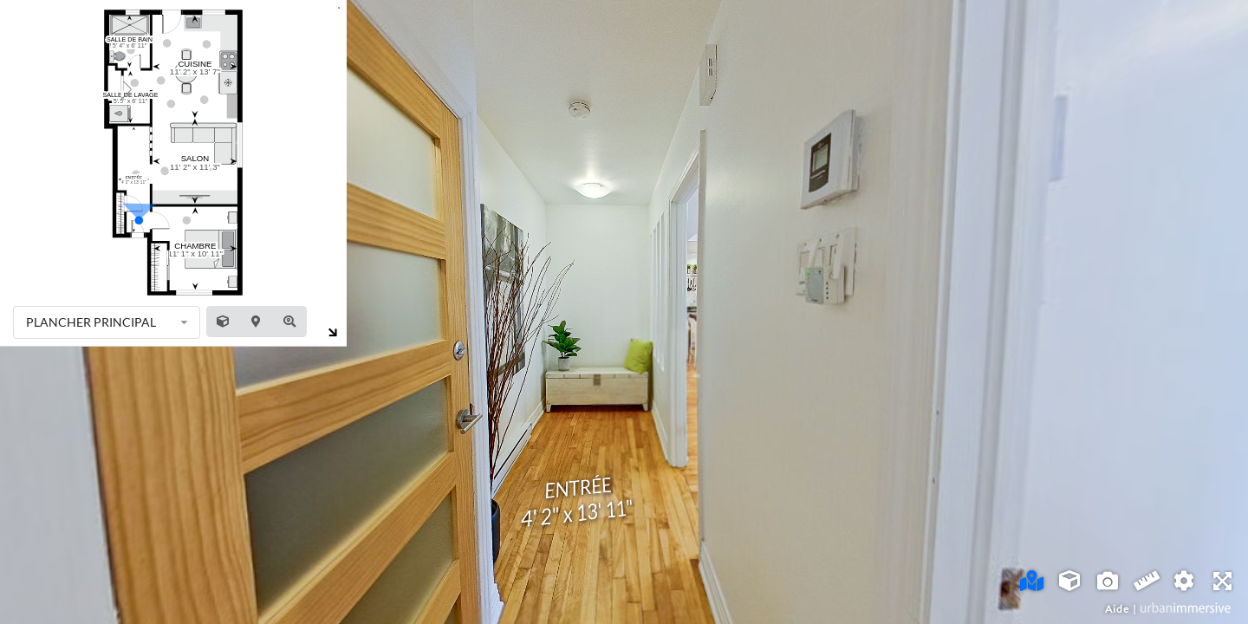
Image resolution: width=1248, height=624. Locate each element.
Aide (1117, 608)
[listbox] (106, 322)
